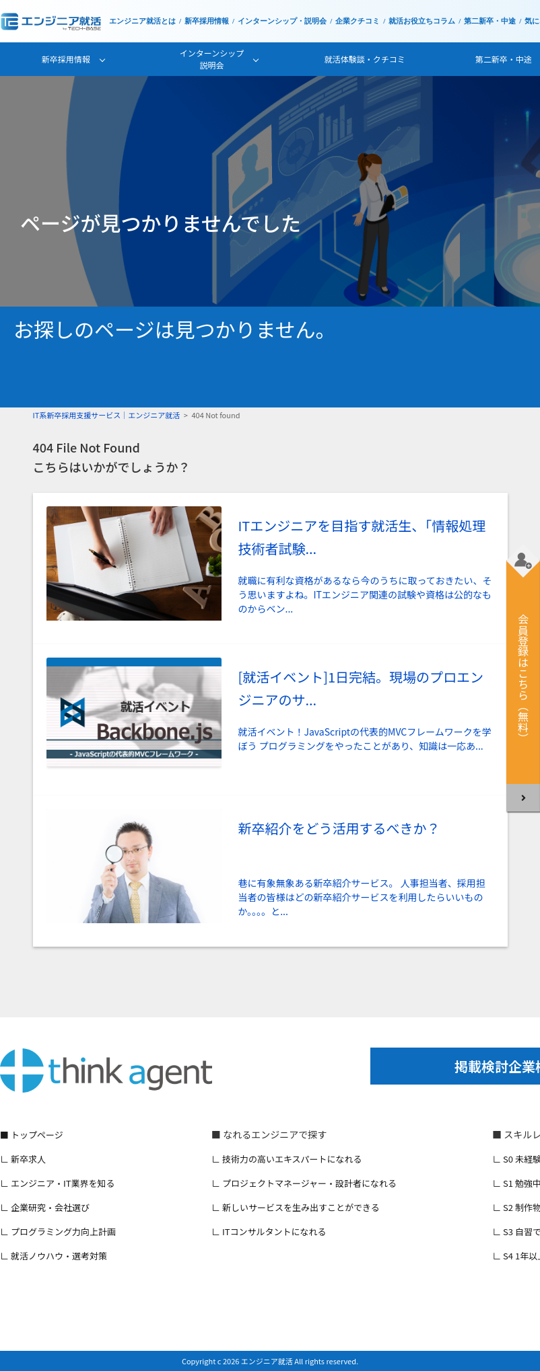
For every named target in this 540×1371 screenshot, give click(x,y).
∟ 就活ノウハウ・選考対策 (53, 1255)
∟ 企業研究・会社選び (45, 1207)
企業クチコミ (357, 21)
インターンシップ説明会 (212, 59)
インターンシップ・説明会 (282, 21)
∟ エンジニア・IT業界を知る (57, 1183)
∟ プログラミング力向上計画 (58, 1231)
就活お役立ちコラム (422, 21)
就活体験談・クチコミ (365, 59)
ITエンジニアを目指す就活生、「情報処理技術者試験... (362, 537)
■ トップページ (31, 1134)
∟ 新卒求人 (23, 1158)
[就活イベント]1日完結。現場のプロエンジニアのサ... (361, 688)
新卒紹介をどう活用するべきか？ (339, 828)
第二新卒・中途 (490, 21)
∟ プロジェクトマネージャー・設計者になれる (304, 1183)
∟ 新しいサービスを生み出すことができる (295, 1207)
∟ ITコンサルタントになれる (269, 1231)
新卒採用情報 (206, 21)
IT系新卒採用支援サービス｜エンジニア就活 (106, 414)
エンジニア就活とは (142, 21)
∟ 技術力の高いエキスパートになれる (286, 1158)
